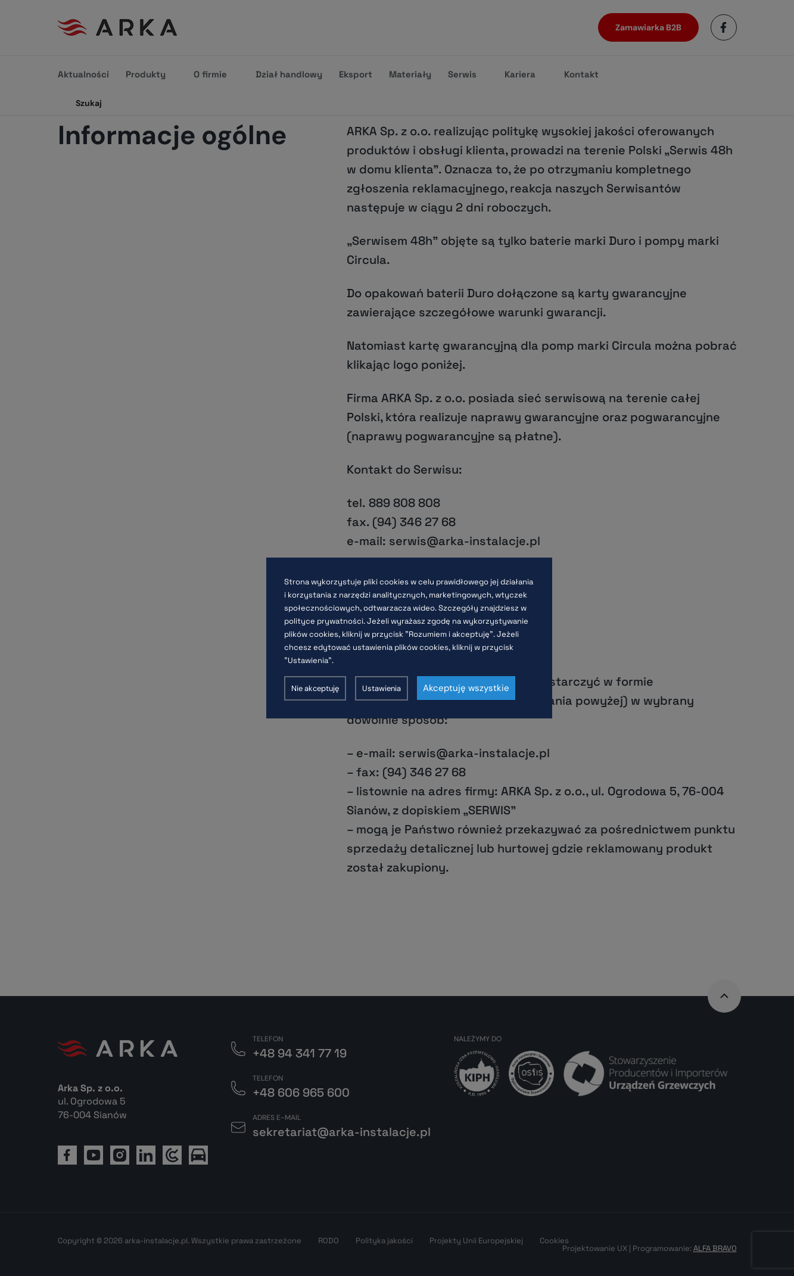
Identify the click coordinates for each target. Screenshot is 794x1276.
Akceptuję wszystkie (466, 688)
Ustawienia (381, 688)
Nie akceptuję (315, 688)
